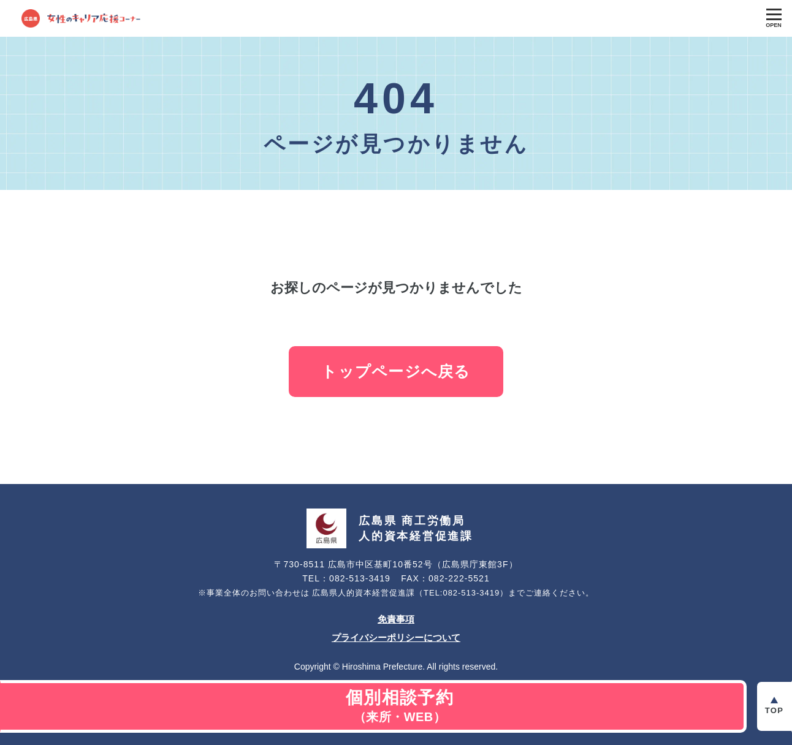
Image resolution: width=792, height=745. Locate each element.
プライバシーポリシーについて (396, 637)
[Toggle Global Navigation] (773, 18)
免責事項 (396, 619)
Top (774, 710)
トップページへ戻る (395, 371)
